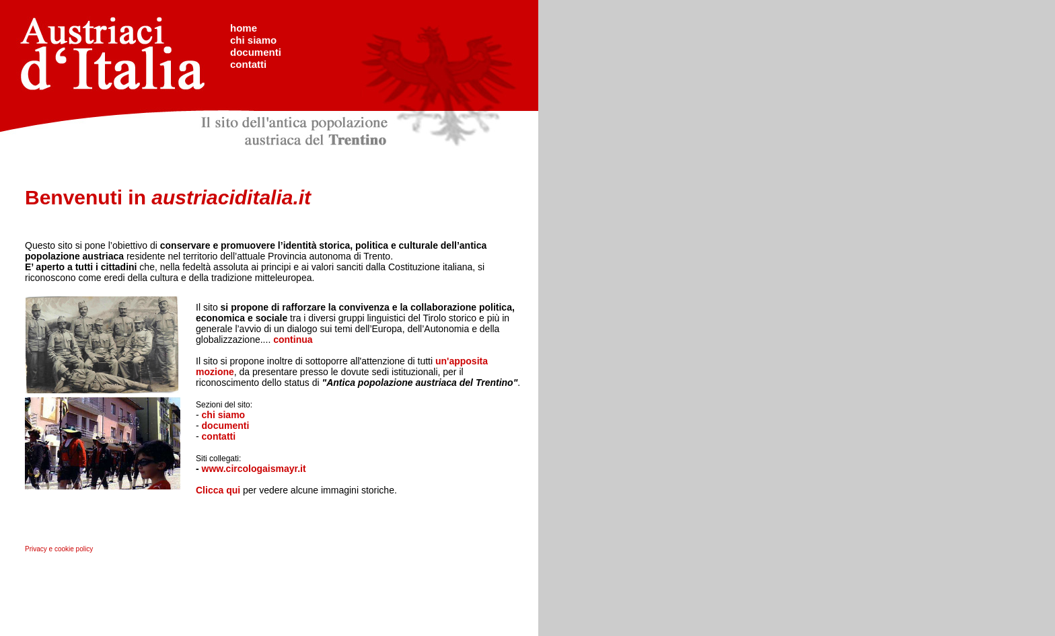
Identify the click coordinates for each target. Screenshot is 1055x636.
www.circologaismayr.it (254, 468)
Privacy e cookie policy (59, 549)
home (243, 28)
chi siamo (253, 40)
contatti (248, 64)
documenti (255, 52)
